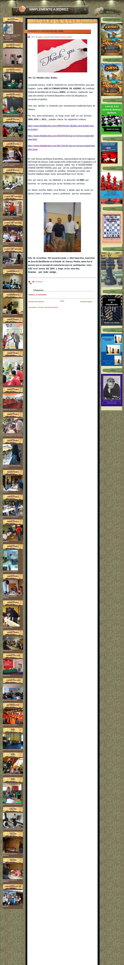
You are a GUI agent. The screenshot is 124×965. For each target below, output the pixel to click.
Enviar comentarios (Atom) (48, 307)
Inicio (62, 301)
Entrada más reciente (36, 301)
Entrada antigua (86, 301)
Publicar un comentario (37, 295)
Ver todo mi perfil (8, 40)
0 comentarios (39, 281)
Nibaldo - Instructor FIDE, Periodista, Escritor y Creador (13, 36)
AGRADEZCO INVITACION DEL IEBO (45, 31)
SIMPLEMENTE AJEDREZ (48, 9)
